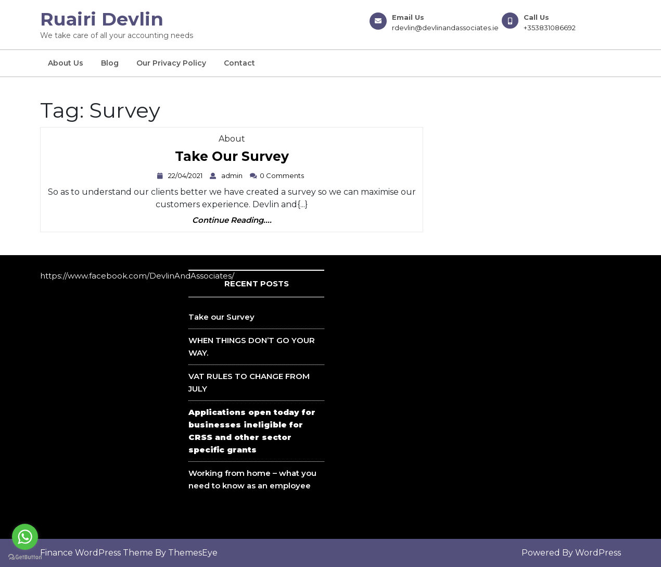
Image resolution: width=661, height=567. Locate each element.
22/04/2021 (186, 175)
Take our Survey (232, 157)
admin (233, 175)
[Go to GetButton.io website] (25, 556)
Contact (239, 63)
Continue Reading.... (232, 220)
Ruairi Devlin (101, 19)
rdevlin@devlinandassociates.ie (445, 27)
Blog (110, 63)
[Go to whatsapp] (25, 537)
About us (65, 63)
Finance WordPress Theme (96, 553)
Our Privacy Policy (171, 63)
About (232, 139)
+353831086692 (550, 27)
